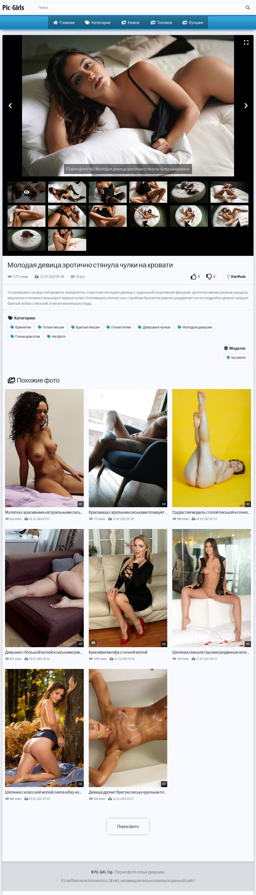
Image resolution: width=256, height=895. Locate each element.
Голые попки (118, 327)
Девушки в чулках (154, 327)
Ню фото (56, 336)
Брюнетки (20, 327)
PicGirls (13, 8)
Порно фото (128, 826)
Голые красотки (25, 336)
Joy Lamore (236, 357)
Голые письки (51, 327)
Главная (64, 22)
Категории (97, 22)
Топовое (161, 22)
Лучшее (192, 22)
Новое (131, 22)
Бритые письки (85, 327)
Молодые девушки (195, 327)
